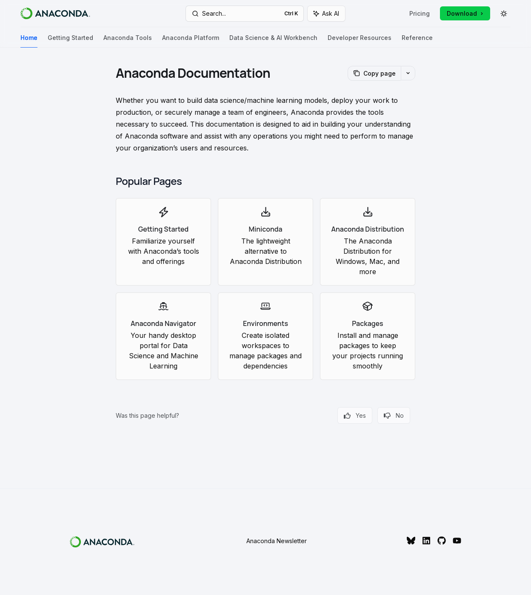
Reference (417, 41)
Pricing (419, 13)
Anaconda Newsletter (276, 540)
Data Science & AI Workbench (273, 41)
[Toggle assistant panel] (326, 13)
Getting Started (70, 41)
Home (28, 41)
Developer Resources (359, 41)
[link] (163, 242)
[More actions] (408, 73)
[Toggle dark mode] (504, 13)
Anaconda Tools (127, 41)
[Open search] (244, 13)
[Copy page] (374, 73)
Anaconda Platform (190, 41)
